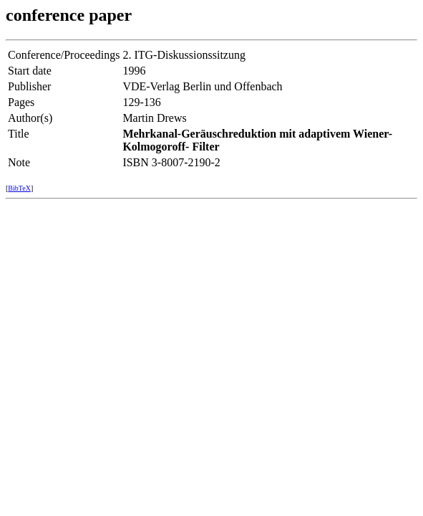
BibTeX (19, 188)
